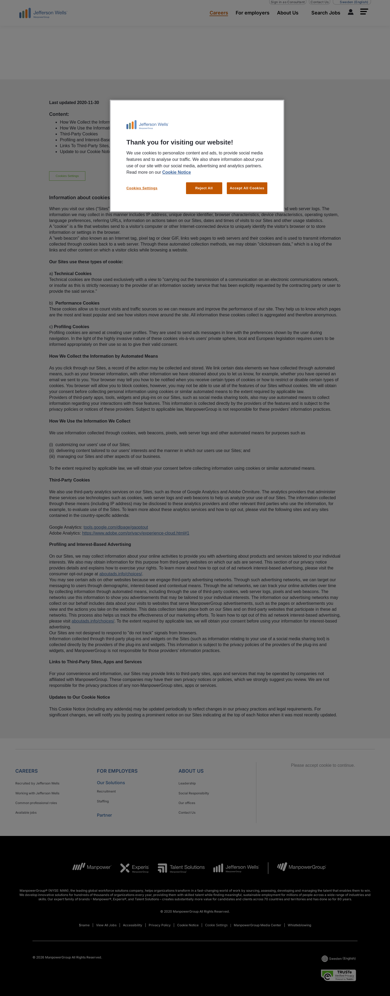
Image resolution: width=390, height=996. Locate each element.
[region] (197, 156)
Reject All (204, 188)
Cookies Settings (142, 188)
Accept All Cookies (247, 188)
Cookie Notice (176, 172)
